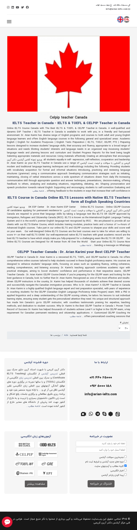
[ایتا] (118, 413)
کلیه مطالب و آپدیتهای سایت (109, 466)
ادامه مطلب (38, 191)
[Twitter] (22, 8)
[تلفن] (100, 378)
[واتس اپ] (91, 413)
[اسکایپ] (104, 413)
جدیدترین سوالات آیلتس (111, 457)
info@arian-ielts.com (117, 9)
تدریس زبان (25, 378)
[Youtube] (17, 8)
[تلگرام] (97, 413)
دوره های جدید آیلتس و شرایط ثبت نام (104, 461)
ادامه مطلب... (33, 406)
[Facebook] (27, 8)
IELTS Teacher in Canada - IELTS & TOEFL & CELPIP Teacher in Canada (71, 123)
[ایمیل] (100, 394)
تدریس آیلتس (49, 373)
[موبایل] (100, 386)
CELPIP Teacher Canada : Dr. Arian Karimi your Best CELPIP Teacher (73, 252)
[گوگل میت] (84, 413)
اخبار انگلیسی (117, 470)
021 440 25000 (120, 5)
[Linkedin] (12, 8)
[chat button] (7, 522)
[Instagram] (8, 8)
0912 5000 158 (103, 5)
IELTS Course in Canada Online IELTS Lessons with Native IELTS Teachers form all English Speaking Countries (68, 199)
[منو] (9, 21)
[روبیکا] (111, 413)
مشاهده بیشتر (36, 484)
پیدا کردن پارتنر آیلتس (112, 475)
